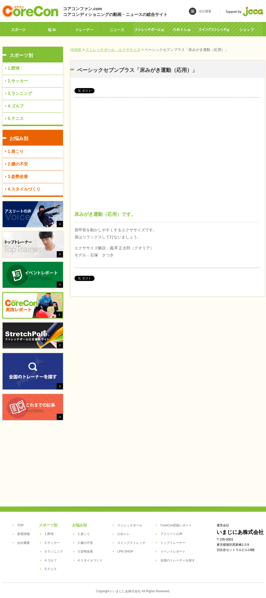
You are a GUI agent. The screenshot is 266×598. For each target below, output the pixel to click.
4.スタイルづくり (24, 189)
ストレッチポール (129, 525)
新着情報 (23, 534)
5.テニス (16, 118)
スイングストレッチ (131, 543)
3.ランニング (20, 93)
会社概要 (205, 11)
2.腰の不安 (18, 164)
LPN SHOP (125, 551)
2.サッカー (18, 81)
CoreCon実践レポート (176, 525)
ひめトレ (123, 534)
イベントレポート (173, 551)
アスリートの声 (171, 534)
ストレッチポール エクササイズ (112, 50)
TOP (20, 525)
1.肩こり (16, 151)
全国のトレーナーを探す (177, 560)
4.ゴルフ (16, 106)
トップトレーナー (173, 543)
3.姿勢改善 (18, 176)
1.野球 (14, 68)
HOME (76, 50)
